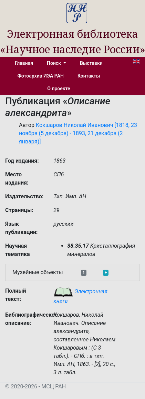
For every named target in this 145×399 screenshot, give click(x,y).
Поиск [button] (54, 63)
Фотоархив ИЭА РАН (41, 76)
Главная (24, 63)
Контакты (88, 76)
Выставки (91, 63)
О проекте (58, 88)
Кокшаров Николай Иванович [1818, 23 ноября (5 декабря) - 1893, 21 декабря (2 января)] (78, 133)
